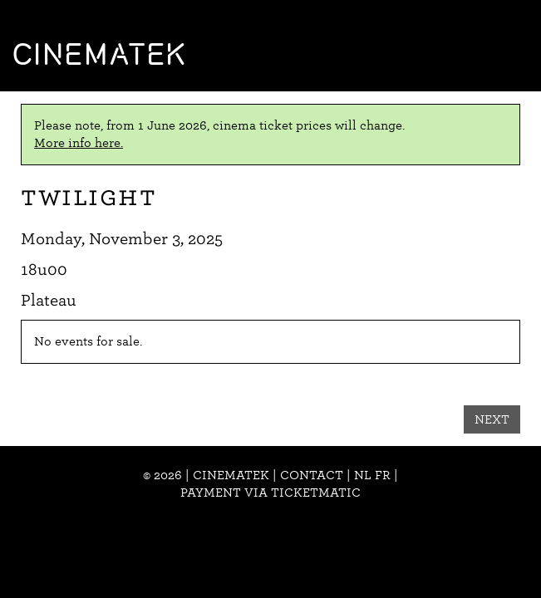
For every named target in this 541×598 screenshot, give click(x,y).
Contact (311, 475)
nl (362, 475)
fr (383, 475)
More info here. (78, 142)
